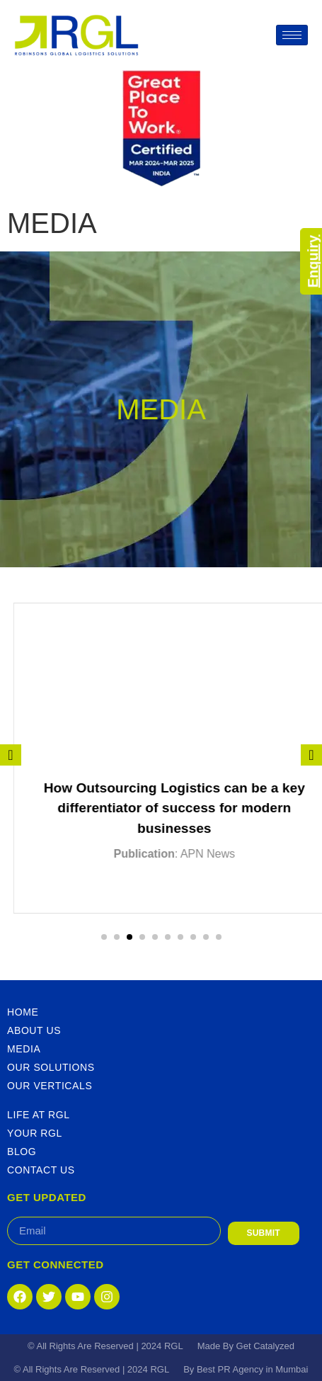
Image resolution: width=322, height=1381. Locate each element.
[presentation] (10, 755)
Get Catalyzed (265, 1346)
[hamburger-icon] (292, 35)
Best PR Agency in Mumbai (253, 1369)
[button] (104, 937)
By (190, 1369)
